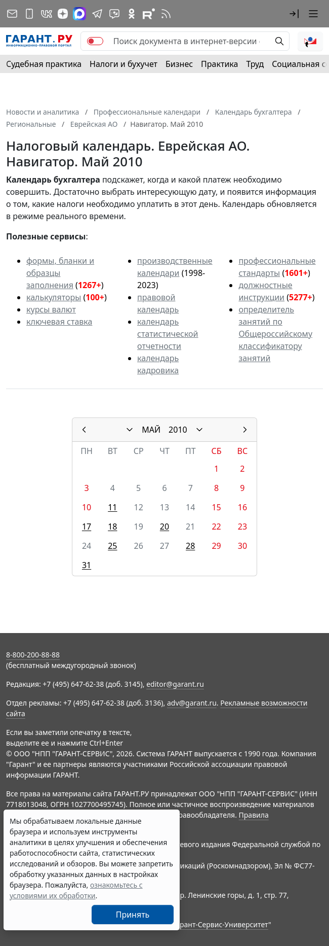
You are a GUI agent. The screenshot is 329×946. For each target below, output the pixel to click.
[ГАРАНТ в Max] (79, 13)
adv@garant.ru (192, 703)
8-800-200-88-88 (33, 654)
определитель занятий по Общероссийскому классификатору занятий (275, 334)
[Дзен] (63, 14)
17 (86, 526)
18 (112, 526)
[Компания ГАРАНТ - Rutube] (149, 14)
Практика (219, 63)
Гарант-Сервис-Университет (220, 924)
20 (164, 526)
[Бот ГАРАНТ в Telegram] (114, 14)
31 (86, 565)
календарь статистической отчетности (167, 334)
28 (190, 545)
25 (112, 545)
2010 (178, 429)
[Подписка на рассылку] (12, 14)
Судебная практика (43, 63)
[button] (294, 13)
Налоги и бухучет (123, 63)
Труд (255, 63)
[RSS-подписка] (166, 14)
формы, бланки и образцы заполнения (60, 273)
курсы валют (51, 309)
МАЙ (151, 429)
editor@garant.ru (175, 684)
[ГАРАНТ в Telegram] (97, 14)
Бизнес (179, 63)
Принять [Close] (133, 914)
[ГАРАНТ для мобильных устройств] (29, 14)
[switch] (95, 41)
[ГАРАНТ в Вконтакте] (46, 14)
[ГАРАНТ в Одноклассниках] (132, 14)
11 (112, 507)
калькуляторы (53, 297)
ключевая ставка (59, 321)
